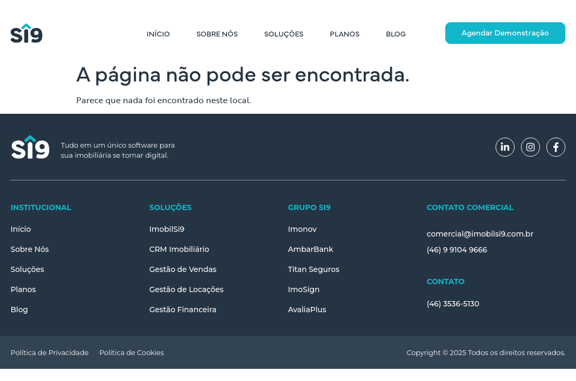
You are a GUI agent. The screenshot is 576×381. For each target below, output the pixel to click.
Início (158, 33)
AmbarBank (311, 249)
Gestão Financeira (183, 309)
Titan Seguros (313, 269)
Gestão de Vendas (183, 269)
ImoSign (304, 289)
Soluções (283, 33)
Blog (396, 33)
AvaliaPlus (307, 309)
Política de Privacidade (49, 352)
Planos (344, 33)
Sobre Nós (217, 33)
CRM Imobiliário (179, 249)
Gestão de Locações (186, 289)
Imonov (302, 229)
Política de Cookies (131, 352)
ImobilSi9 (167, 229)
